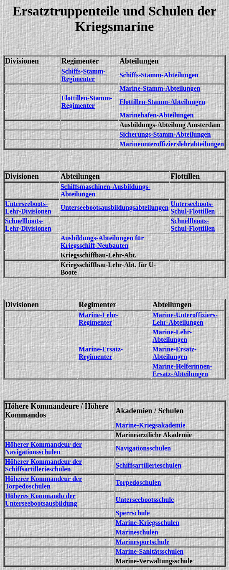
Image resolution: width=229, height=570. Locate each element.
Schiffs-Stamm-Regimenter (83, 75)
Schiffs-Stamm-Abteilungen (159, 75)
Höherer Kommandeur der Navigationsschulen (43, 448)
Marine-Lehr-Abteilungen (172, 335)
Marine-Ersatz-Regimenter (101, 353)
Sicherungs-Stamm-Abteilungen (165, 134)
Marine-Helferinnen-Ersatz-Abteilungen (182, 370)
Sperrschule (133, 513)
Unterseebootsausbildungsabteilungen (115, 207)
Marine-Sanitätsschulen (150, 551)
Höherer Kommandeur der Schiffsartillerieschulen (43, 465)
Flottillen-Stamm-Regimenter (86, 101)
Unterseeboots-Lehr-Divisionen (28, 207)
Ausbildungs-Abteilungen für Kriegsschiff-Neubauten (102, 241)
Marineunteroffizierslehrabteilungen (172, 144)
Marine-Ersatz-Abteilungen (175, 353)
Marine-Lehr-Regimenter (98, 318)
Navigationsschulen (143, 448)
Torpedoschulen (138, 482)
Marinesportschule (143, 541)
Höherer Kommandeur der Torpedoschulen (43, 482)
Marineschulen (137, 532)
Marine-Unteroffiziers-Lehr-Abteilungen (185, 318)
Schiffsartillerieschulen (148, 465)
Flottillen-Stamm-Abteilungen (162, 101)
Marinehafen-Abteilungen (157, 115)
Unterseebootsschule (145, 499)
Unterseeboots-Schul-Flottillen (192, 207)
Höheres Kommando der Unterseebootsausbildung (41, 499)
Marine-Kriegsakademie (151, 425)
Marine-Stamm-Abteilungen (160, 88)
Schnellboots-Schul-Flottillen (192, 224)
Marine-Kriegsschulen (148, 522)
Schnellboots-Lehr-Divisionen (28, 224)
